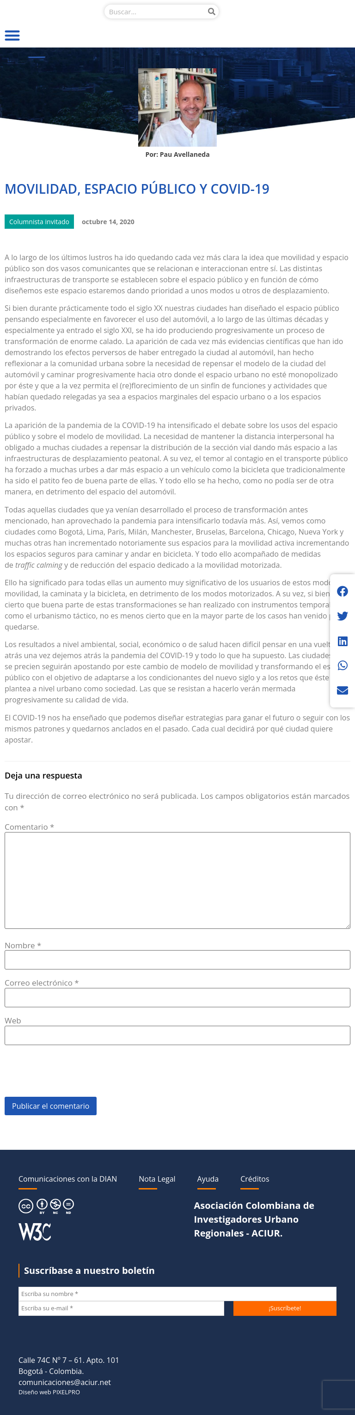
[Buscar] (212, 11)
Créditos (254, 1179)
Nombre (23, 945)
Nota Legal (157, 1179)
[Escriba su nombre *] (177, 1294)
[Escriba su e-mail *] (121, 1308)
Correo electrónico (42, 983)
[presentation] (75, 1074)
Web (13, 1020)
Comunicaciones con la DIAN (67, 1179)
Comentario (29, 827)
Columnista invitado (39, 221)
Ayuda (208, 1179)
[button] (12, 35)
